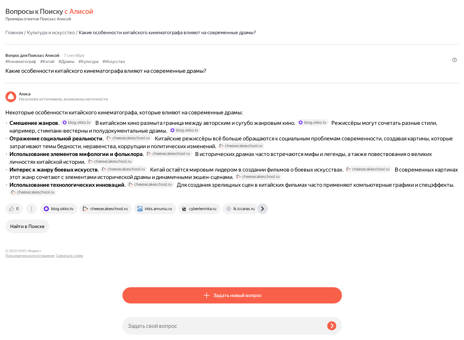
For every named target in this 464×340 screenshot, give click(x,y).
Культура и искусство (168, 15)
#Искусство (230, 51)
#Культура (205, 51)
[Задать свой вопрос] (222, 326)
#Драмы (183, 51)
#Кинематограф (137, 51)
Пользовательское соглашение (29, 327)
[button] (338, 62)
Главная (131, 15)
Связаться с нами (18, 332)
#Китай (164, 51)
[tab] (131, 270)
